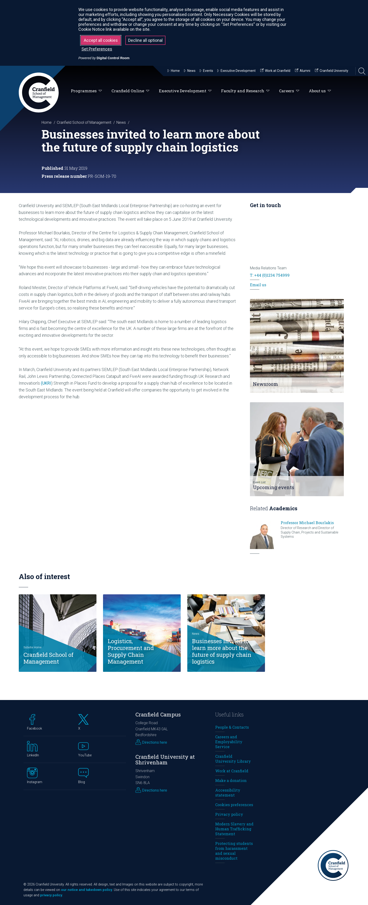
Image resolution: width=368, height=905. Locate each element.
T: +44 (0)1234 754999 (270, 275)
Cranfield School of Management (84, 122)
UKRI (46, 383)
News (121, 122)
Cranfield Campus (158, 714)
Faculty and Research (245, 91)
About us (320, 91)
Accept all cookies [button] (101, 40)
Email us (258, 284)
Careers (289, 91)
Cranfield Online (130, 91)
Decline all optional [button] (145, 40)
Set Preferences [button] (96, 48)
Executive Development (185, 91)
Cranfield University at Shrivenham (165, 759)
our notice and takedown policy (86, 890)
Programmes (86, 91)
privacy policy (51, 895)
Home (47, 122)
